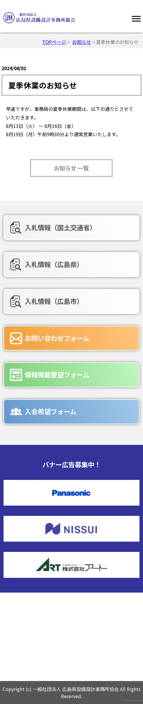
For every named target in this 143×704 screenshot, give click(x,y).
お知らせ (81, 41)
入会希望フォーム (50, 411)
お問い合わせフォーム (57, 338)
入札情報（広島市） (54, 301)
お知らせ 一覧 (71, 168)
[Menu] (136, 17)
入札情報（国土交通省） (60, 227)
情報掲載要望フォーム (57, 374)
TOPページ (54, 41)
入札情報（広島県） (54, 264)
